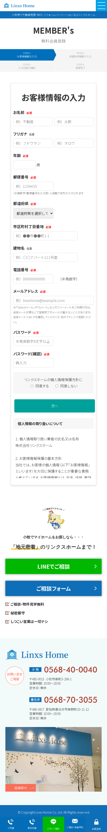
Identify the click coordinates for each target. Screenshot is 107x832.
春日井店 (32, 824)
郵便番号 (24, 177)
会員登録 (96, 824)
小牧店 (10, 824)
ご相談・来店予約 (75, 824)
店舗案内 (20, 788)
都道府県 (24, 203)
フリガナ (23, 134)
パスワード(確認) (31, 353)
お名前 (22, 112)
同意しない (66, 386)
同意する (40, 386)
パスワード (26, 332)
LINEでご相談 (53, 566)
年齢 (20, 155)
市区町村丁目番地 (32, 226)
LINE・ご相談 (53, 824)
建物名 (22, 248)
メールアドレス (29, 291)
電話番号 (24, 269)
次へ (54, 405)
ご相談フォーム (53, 588)
